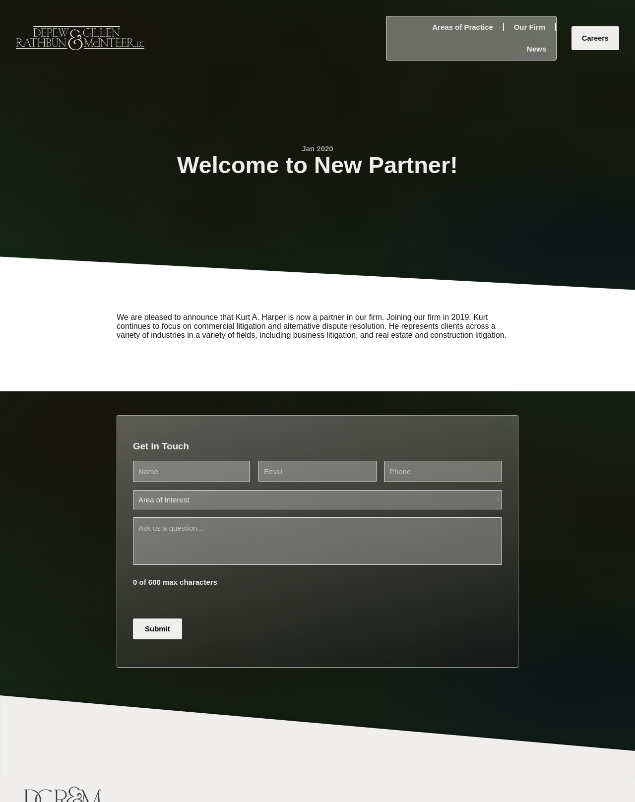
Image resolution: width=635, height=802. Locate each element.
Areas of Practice (462, 27)
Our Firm (529, 27)
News (536, 49)
